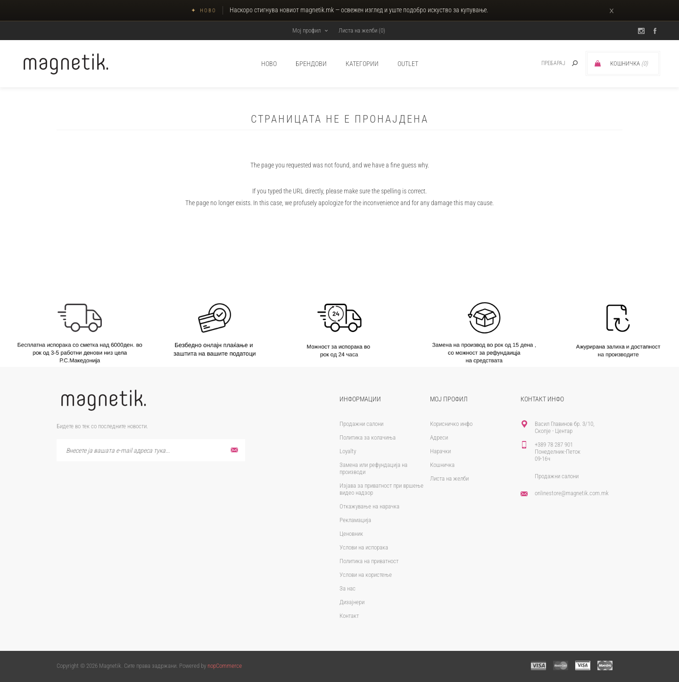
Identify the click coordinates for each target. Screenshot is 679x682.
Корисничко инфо (451, 423)
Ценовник (351, 533)
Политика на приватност (369, 561)
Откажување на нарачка (369, 506)
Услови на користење (366, 574)
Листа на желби (449, 478)
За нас (348, 588)
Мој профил (306, 30)
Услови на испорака (364, 547)
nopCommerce (224, 665)
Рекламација (355, 520)
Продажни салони (361, 423)
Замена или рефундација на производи (373, 468)
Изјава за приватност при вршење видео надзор (381, 489)
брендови (311, 63)
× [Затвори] (611, 10)
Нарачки (440, 451)
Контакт (349, 615)
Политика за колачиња (368, 437)
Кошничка (442, 464)
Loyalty (348, 451)
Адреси (439, 437)
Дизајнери (352, 602)
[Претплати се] (151, 450)
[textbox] (543, 63)
